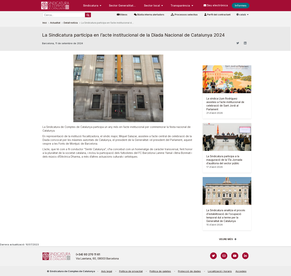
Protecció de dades (189, 271)
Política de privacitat (131, 271)
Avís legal (106, 271)
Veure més (226, 239)
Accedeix (241, 271)
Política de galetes (160, 271)
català (241, 14)
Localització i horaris (220, 271)
